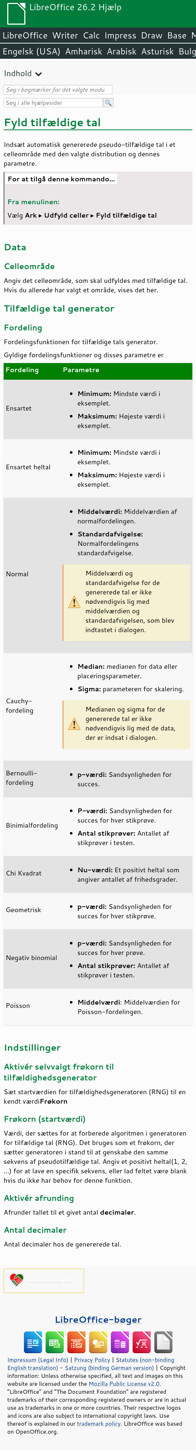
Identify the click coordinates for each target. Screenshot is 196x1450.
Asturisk (157, 51)
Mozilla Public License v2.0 (124, 1384)
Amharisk (83, 51)
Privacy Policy (92, 1360)
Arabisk (122, 51)
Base (177, 35)
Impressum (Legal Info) (37, 1360)
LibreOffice (24, 35)
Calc (91, 35)
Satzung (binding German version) (109, 1368)
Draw (151, 35)
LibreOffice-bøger (98, 1319)
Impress (120, 35)
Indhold (18, 73)
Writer (65, 35)
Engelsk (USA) (31, 51)
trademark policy (99, 1424)
